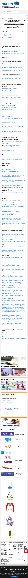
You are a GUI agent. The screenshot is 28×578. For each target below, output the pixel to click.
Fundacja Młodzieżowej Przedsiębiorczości (11, 114)
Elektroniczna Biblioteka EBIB (8, 93)
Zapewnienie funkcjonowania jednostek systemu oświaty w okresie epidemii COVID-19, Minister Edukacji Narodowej (12, 276)
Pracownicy (11, 547)
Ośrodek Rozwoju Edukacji (15, 549)
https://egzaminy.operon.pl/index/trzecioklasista (12, 159)
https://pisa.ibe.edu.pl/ (10, 141)
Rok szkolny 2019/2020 (7, 40)
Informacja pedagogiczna (8, 18)
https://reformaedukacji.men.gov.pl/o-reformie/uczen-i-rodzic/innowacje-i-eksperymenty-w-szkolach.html (13, 126)
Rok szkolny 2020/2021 (7, 37)
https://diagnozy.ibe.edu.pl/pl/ (9, 157)
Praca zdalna (5, 332)
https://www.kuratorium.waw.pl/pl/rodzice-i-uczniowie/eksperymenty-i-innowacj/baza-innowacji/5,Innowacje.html (12, 131)
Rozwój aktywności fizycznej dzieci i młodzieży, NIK (13, 257)
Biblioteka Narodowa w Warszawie (9, 88)
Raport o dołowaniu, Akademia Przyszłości (11, 200)
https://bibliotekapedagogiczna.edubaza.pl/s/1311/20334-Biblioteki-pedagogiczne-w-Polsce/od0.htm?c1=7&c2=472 (15, 78)
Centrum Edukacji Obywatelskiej (9, 107)
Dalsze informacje (22, 574)
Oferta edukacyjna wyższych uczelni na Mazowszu (13, 53)
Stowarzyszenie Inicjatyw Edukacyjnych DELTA (12, 118)
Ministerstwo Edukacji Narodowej (15, 545)
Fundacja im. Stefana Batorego (9, 111)
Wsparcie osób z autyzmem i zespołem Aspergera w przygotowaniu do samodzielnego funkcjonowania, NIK (13, 243)
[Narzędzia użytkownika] (25, 19)
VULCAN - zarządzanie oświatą (8, 109)
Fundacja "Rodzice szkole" (8, 116)
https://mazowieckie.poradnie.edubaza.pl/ (11, 63)
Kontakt (10, 557)
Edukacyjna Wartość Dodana (8, 105)
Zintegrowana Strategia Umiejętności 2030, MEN (12, 280)
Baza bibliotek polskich (7, 90)
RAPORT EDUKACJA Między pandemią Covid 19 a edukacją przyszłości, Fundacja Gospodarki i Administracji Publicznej (12, 284)
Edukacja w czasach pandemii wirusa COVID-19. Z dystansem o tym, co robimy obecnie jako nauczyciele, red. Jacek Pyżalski (13, 177)
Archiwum (11, 552)
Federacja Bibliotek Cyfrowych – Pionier (10, 95)
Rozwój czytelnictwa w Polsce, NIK (9, 272)
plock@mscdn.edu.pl (6, 400)
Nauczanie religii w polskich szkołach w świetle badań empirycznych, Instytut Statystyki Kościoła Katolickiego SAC (13, 265)
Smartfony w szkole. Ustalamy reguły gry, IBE (12, 227)
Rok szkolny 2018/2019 (7, 42)
